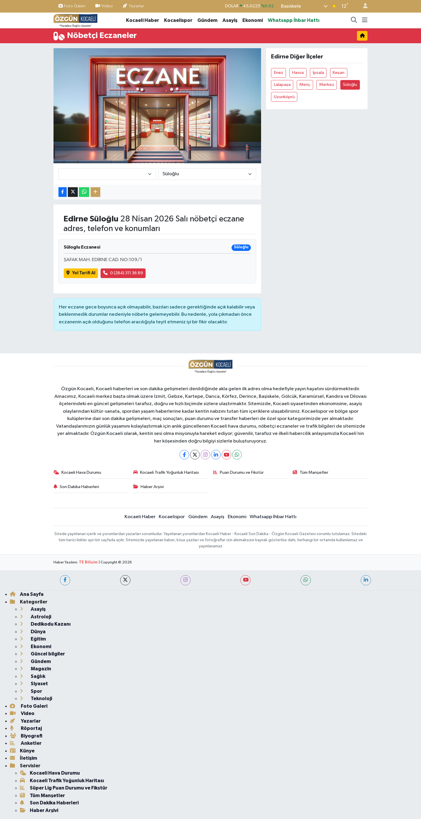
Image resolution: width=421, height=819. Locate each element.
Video (104, 6)
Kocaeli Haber (142, 20)
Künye (22, 750)
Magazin (35, 668)
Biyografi (26, 735)
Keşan (338, 72)
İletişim (23, 758)
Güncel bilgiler (42, 653)
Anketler (26, 743)
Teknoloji (36, 698)
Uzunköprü (284, 97)
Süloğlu (350, 84)
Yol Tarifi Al (80, 273)
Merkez (326, 84)
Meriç (304, 84)
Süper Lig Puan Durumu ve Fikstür (63, 787)
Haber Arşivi (148, 487)
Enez (278, 72)
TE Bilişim (88, 562)
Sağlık (32, 676)
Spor (31, 691)
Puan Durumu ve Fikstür (238, 472)
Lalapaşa (282, 84)
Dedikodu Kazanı (45, 624)
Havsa (298, 72)
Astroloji (35, 616)
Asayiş (229, 20)
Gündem (207, 20)
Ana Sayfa (27, 594)
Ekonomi (252, 20)
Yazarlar (133, 6)
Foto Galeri (71, 6)
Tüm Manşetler (310, 472)
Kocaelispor (178, 20)
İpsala (318, 72)
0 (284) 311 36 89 (123, 273)
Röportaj (26, 728)
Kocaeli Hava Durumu (77, 472)
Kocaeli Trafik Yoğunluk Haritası (166, 472)
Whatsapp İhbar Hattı (294, 20)
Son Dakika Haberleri (76, 487)
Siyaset (34, 683)
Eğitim (33, 638)
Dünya (33, 631)
